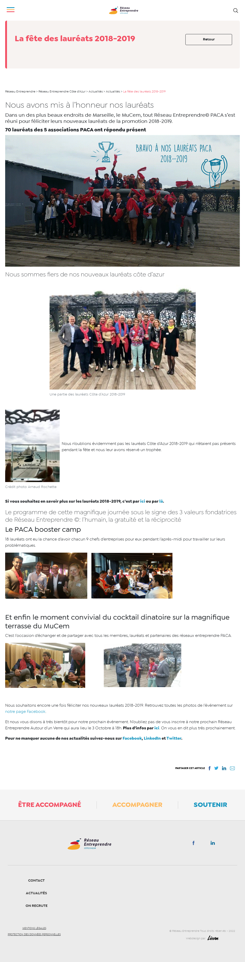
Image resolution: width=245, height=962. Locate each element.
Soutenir (210, 804)
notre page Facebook (25, 711)
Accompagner (137, 804)
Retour (209, 39)
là (161, 501)
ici (142, 501)
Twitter (174, 738)
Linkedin (213, 844)
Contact (36, 880)
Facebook (132, 738)
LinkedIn (152, 738)
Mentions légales (34, 928)
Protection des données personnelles (34, 934)
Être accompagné (49, 804)
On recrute (37, 906)
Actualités (36, 893)
